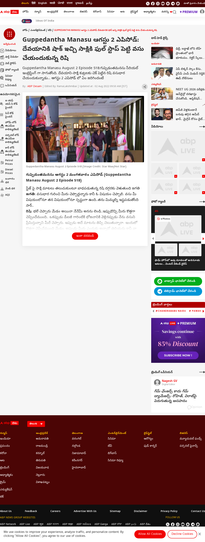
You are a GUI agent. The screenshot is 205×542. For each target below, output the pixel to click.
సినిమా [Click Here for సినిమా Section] (112, 439)
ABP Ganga (101, 524)
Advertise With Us (85, 511)
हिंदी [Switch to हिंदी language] (34, 3)
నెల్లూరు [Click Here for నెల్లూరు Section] (40, 475)
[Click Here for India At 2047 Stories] (26, 21)
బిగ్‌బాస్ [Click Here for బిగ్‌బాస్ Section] (112, 453)
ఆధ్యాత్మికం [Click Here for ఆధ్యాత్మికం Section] (6, 475)
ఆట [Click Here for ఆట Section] (2, 461)
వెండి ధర (7, 189)
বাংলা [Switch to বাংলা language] (69, 3)
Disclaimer (140, 511)
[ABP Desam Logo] (9, 12)
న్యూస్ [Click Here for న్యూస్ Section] (3, 433)
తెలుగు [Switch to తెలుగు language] (25, 3)
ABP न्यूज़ (38, 524)
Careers (55, 511)
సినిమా (110, 12)
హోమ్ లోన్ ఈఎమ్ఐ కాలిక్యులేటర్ (9, 126)
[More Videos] (202, 126)
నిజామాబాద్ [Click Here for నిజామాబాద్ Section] (79, 453)
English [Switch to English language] (42, 3)
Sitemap (115, 511)
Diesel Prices (6, 171)
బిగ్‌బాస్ (97, 12)
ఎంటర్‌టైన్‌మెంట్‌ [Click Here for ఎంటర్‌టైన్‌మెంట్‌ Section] (117, 433)
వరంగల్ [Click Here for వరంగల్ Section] (76, 439)
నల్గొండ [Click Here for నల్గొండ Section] (76, 446)
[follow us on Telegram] (173, 3)
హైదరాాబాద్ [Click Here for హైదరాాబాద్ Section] (79, 468)
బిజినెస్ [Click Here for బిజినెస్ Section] (184, 433)
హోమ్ (25, 12)
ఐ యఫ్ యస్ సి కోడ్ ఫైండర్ (9, 104)
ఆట (122, 12)
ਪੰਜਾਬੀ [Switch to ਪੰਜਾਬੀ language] (61, 3)
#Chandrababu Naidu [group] (170, 311)
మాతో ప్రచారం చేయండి (194, 3)
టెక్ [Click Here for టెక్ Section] (2, 497)
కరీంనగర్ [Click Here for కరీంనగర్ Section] (77, 461)
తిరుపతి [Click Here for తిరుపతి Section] (41, 461)
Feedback (31, 511)
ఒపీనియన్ (8, 86)
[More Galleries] (202, 201)
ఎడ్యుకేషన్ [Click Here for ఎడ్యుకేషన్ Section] (6, 490)
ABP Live (25, 524)
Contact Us (198, 511)
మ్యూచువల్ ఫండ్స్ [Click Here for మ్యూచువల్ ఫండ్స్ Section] (191, 439)
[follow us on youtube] (163, 3)
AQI (5, 195)
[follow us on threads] (158, 3)
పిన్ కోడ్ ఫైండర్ (7, 115)
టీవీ (49, 30)
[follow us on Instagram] (168, 3)
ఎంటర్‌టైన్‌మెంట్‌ (37, 30)
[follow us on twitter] (148, 3)
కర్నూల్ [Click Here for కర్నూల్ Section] (40, 453)
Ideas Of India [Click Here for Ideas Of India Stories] (45, 21)
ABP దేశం (145, 524)
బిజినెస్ (83, 12)
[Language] (36, 424)
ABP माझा (67, 524)
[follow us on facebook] (153, 3)
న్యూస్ (37, 12)
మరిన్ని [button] (166, 12)
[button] (9, 37)
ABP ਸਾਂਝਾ (116, 524)
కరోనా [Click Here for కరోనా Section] (3, 453)
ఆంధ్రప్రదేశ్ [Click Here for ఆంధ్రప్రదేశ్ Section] (42, 433)
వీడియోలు (8, 51)
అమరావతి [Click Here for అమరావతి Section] (42, 439)
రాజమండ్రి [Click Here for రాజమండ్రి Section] (42, 446)
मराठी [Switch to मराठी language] (52, 3)
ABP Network (8, 524)
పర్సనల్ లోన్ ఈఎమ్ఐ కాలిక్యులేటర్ (9, 139)
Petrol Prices (6, 162)
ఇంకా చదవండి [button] (85, 236)
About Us (5, 511)
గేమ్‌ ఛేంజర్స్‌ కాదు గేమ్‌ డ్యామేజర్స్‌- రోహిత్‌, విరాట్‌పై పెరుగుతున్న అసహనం (175, 396)
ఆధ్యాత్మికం (149, 12)
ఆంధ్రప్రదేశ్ (52, 12)
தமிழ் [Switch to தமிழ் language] (89, 3)
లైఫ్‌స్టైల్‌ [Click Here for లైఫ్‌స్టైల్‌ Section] (148, 433)
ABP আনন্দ (53, 524)
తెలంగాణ (69, 12)
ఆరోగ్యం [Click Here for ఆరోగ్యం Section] (148, 439)
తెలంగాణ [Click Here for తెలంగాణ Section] (77, 433)
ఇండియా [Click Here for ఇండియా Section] (5, 439)
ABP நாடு (130, 524)
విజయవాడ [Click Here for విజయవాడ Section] (42, 468)
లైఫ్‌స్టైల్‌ (134, 12)
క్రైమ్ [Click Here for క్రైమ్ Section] (3, 482)
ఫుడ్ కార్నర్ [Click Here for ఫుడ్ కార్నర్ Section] (150, 446)
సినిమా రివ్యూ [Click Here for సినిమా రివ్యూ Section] (115, 461)
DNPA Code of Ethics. (42, 531)
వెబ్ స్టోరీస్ (8, 64)
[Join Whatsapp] (178, 3)
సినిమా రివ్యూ (6, 78)
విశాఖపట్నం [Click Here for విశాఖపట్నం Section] (43, 482)
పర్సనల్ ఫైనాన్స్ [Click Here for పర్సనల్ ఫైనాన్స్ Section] (189, 446)
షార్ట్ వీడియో (9, 57)
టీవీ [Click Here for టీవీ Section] (110, 446)
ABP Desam (34, 86)
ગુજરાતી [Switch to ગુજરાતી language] (79, 3)
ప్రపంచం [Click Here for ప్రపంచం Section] (5, 446)
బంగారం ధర (7, 180)
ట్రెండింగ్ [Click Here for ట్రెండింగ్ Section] (4, 468)
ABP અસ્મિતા (84, 524)
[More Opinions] (202, 372)
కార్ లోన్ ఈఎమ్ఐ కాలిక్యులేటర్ (9, 151)
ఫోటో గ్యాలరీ (9, 70)
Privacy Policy (169, 511)
